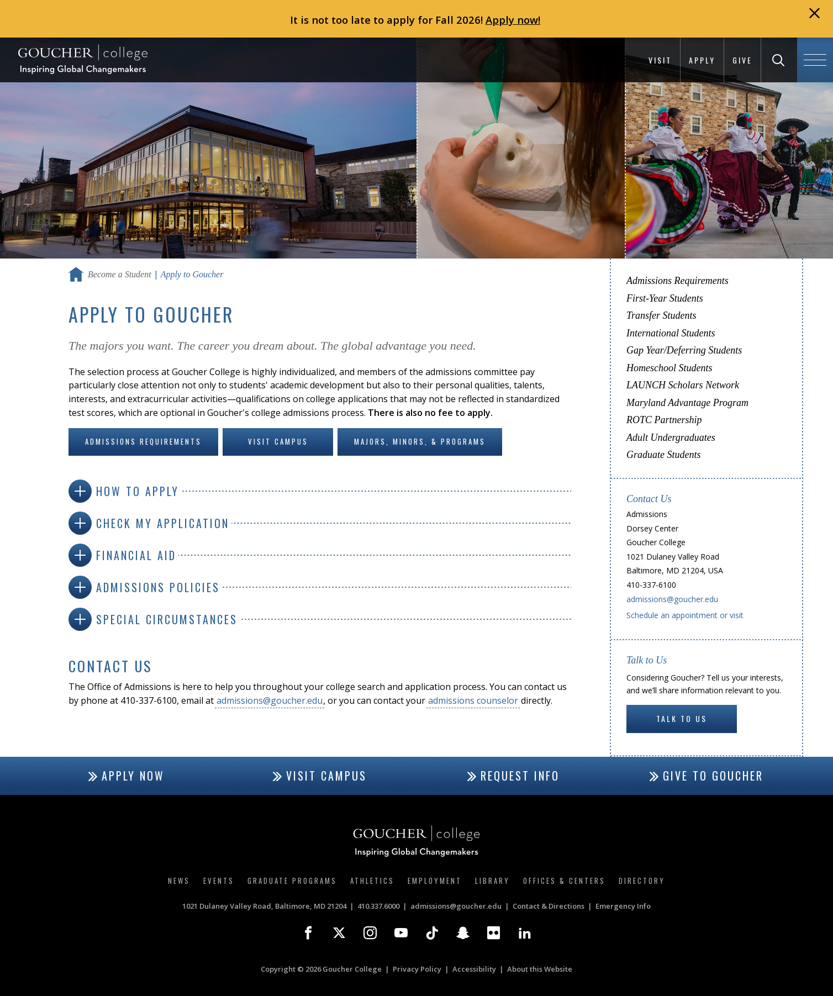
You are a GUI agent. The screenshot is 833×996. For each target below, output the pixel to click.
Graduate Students (663, 454)
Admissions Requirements (143, 441)
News (179, 880)
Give (742, 60)
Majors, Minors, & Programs (420, 441)
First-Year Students (664, 298)
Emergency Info (623, 906)
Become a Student (119, 274)
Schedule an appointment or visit (685, 615)
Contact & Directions (548, 906)
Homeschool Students (669, 367)
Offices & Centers (564, 880)
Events (218, 880)
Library (492, 880)
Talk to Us (681, 718)
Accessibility (474, 969)
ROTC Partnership (664, 419)
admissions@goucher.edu (270, 700)
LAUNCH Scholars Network (682, 385)
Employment (435, 880)
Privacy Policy (417, 969)
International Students (670, 333)
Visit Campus (278, 441)
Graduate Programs (292, 880)
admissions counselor (473, 700)
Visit (660, 60)
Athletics (372, 880)
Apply (702, 60)
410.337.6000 (378, 906)
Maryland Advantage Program (687, 402)
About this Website (539, 969)
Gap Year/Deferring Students (684, 350)
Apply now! (513, 20)
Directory (642, 880)
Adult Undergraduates (670, 437)
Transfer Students (661, 315)
